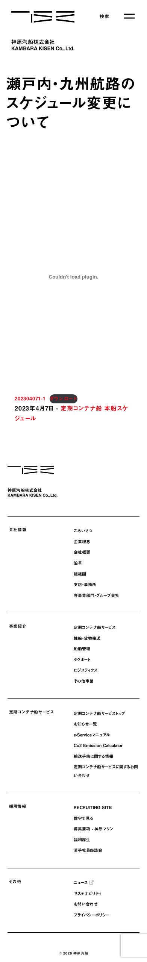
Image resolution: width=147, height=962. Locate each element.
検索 (104, 16)
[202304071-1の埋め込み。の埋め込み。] (73, 276)
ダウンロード (64, 398)
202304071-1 (30, 398)
